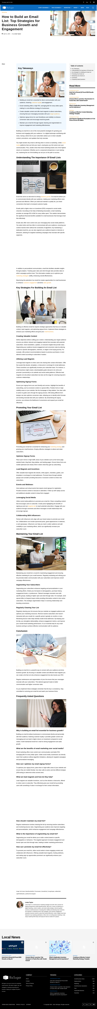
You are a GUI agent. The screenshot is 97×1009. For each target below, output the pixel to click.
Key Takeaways (75, 68)
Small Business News (74, 90)
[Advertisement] (48, 47)
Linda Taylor (17, 33)
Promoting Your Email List (78, 74)
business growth (46, 196)
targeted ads (32, 506)
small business (48, 331)
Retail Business (72, 103)
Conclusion (74, 77)
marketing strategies (22, 276)
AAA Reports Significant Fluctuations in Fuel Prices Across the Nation (82, 119)
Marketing (5, 12)
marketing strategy (56, 447)
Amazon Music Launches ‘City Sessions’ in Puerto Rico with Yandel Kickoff (81, 99)
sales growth (47, 282)
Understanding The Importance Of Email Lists (82, 70)
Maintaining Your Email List (78, 75)
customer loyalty (36, 102)
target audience (55, 114)
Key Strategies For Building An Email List (81, 72)
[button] (93, 7)
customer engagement (30, 282)
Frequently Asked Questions (78, 79)
